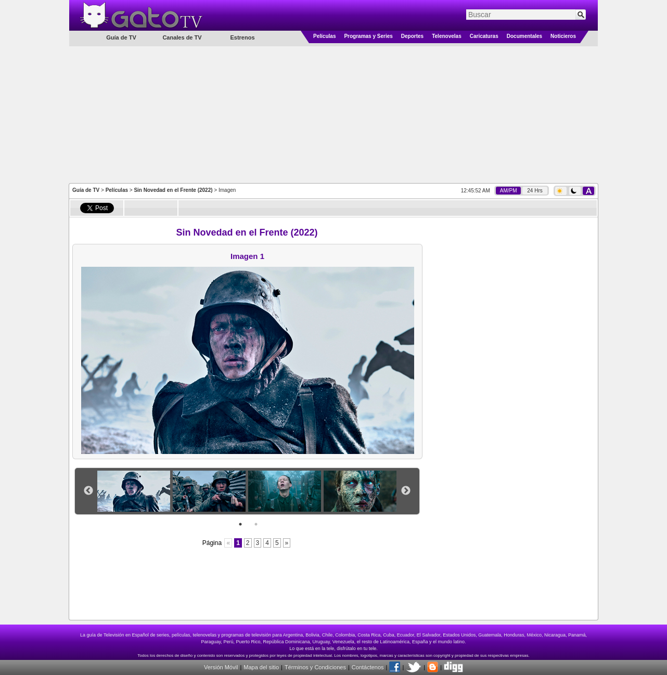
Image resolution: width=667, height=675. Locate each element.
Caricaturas (484, 36)
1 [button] (240, 524)
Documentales (524, 36)
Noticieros (563, 36)
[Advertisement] (333, 114)
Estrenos (242, 37)
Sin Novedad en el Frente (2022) (173, 190)
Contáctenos (368, 667)
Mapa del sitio (261, 667)
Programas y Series (368, 36)
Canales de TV (181, 37)
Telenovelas (446, 36)
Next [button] (406, 491)
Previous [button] (88, 491)
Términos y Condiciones (315, 667)
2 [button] (256, 524)
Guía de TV (85, 190)
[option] (135, 491)
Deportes (412, 36)
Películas (324, 36)
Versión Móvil (221, 667)
